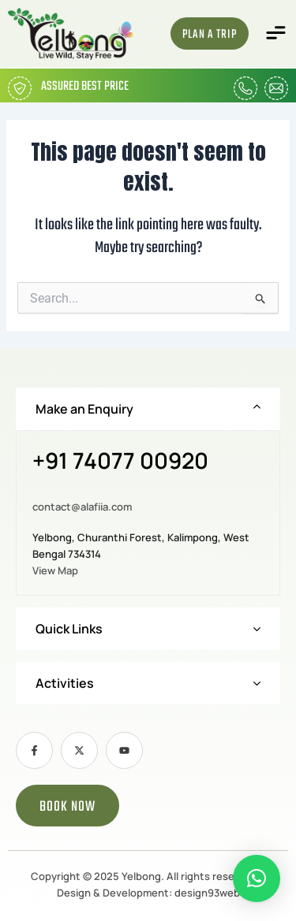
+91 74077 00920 (120, 461)
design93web (207, 893)
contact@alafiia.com (82, 506)
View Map (55, 570)
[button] (276, 33)
